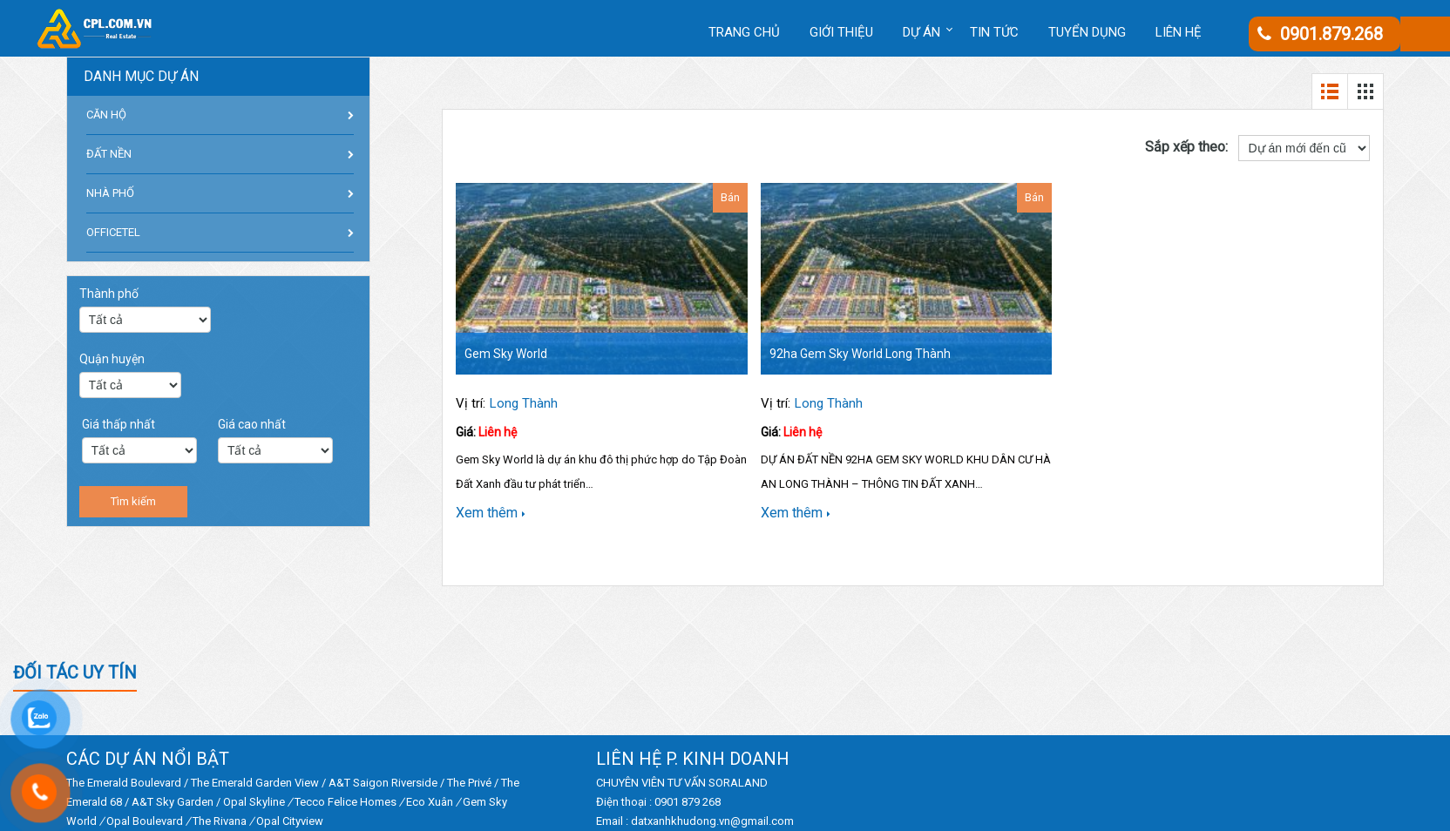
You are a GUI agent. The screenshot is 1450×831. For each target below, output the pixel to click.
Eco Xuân (429, 801)
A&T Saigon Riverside (383, 782)
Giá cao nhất (252, 424)
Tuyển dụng (1087, 32)
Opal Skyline (254, 801)
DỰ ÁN (921, 32)
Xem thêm (490, 512)
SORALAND (738, 782)
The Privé (469, 782)
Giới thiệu (841, 32)
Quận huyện (112, 359)
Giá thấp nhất (118, 424)
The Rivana (220, 821)
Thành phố (109, 294)
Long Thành (524, 403)
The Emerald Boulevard (123, 782)
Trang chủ (744, 32)
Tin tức (994, 32)
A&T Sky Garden (172, 801)
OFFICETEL (113, 232)
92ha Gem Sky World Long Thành (860, 354)
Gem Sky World (505, 354)
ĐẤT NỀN (109, 153)
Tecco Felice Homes (345, 801)
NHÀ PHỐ (110, 192)
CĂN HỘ (106, 114)
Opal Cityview (289, 821)
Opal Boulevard (144, 821)
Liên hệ (1178, 32)
